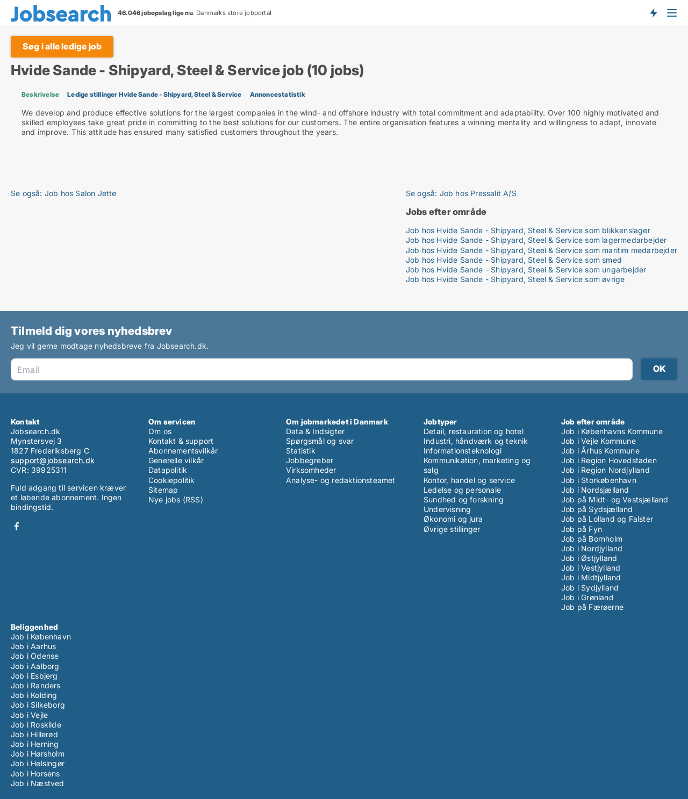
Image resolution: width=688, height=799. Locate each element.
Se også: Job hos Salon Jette (64, 193)
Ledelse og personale (462, 489)
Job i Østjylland (589, 558)
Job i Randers (36, 685)
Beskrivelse (40, 94)
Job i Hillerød (34, 734)
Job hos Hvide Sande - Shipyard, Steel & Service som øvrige (515, 279)
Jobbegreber (309, 460)
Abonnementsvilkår (183, 450)
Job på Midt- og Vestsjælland (615, 499)
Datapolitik (167, 469)
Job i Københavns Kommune (612, 431)
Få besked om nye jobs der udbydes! (653, 12)
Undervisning (447, 509)
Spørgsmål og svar (320, 440)
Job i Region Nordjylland (605, 469)
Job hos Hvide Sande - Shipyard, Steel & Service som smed (514, 259)
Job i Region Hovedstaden (609, 460)
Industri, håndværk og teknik (476, 440)
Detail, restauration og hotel (474, 431)
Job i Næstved (37, 783)
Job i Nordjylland (591, 548)
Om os (159, 431)
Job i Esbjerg (34, 675)
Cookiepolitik (171, 480)
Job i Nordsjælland (595, 489)
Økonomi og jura (453, 518)
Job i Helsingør (37, 763)
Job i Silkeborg (38, 704)
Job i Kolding (34, 695)
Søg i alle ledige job (62, 46)
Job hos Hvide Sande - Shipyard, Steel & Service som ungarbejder (526, 269)
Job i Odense (35, 655)
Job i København (41, 636)
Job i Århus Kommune (600, 450)
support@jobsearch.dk (53, 460)
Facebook (17, 526)
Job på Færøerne (592, 606)
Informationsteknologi (462, 450)
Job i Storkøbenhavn (598, 480)
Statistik (301, 450)
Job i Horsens (35, 773)
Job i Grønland (587, 597)
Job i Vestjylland (590, 567)
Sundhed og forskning (464, 499)
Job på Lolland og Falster (607, 518)
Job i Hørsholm (37, 753)
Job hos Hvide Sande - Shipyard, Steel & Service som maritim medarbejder (541, 250)
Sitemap (163, 489)
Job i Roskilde (36, 724)
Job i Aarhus (33, 646)
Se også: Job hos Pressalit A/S (461, 193)
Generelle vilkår (176, 460)
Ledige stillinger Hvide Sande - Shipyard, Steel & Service (154, 94)
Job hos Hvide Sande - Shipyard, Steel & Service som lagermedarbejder (536, 239)
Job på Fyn (581, 529)
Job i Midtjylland (591, 577)
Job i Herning (35, 743)
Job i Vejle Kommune (598, 440)
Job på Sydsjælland (597, 509)
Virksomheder (311, 469)
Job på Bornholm (591, 538)
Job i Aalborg (35, 666)
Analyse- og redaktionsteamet (341, 480)
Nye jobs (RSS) (175, 499)
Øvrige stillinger (452, 529)
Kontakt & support (180, 440)
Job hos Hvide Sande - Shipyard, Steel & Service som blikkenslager (528, 230)
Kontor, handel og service (469, 480)
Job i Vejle (29, 714)
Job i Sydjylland (590, 587)
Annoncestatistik (277, 94)
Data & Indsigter (315, 431)
